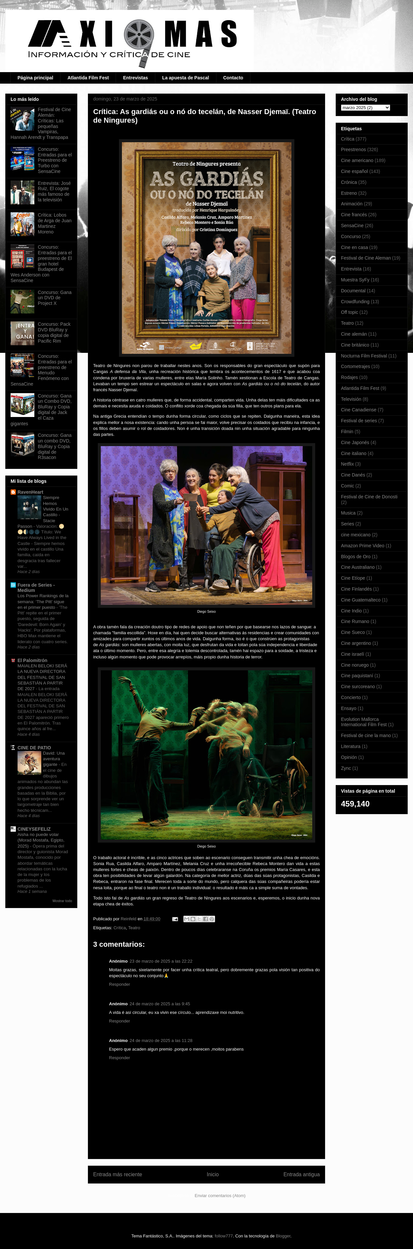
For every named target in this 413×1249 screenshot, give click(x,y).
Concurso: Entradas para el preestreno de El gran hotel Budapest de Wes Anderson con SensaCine (41, 263)
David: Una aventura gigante (54, 759)
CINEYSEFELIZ (34, 829)
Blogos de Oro (356, 556)
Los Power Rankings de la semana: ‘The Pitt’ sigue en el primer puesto (43, 601)
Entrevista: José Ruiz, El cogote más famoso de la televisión (54, 191)
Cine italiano (353, 453)
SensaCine (352, 225)
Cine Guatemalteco (361, 600)
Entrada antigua (301, 1174)
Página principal (35, 77)
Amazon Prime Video (362, 545)
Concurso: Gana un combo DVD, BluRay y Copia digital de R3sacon (55, 446)
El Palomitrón (32, 660)
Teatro (134, 927)
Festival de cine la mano (366, 735)
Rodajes (349, 377)
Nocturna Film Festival (364, 355)
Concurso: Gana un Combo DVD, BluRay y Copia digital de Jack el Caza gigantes (41, 409)
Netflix (347, 464)
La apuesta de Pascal (185, 77)
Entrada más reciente (117, 1174)
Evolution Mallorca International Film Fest (364, 722)
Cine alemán (354, 334)
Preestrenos (353, 149)
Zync (346, 768)
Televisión (351, 399)
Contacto (233, 77)
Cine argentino (356, 643)
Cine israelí (352, 654)
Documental (353, 290)
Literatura (350, 746)
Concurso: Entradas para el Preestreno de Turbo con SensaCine (55, 160)
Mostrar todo (62, 901)
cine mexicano (356, 534)
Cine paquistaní (357, 675)
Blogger (283, 1235)
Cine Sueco (353, 632)
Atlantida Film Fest (88, 77)
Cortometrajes (355, 366)
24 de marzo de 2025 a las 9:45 (160, 1003)
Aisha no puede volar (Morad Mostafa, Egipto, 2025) (41, 840)
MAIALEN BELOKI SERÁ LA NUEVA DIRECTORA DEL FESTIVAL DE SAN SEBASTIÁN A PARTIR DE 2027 (42, 677)
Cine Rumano (355, 621)
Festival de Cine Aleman (366, 258)
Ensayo (349, 708)
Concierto (351, 697)
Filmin (347, 431)
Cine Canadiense (358, 409)
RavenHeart (30, 492)
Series (347, 523)
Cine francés (354, 214)
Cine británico (355, 345)
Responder (119, 984)
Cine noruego (355, 665)
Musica (348, 513)
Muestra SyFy (355, 279)
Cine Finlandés (356, 589)
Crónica (349, 182)
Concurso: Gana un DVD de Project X (55, 298)
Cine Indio (351, 610)
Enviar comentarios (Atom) (220, 1195)
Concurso (351, 236)
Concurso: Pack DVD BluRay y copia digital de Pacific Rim (54, 332)
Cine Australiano (358, 567)
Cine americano (357, 160)
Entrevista (351, 268)
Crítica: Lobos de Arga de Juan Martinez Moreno (55, 223)
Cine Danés (353, 475)
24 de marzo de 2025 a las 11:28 (161, 1040)
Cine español (354, 171)
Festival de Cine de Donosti (369, 496)
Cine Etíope (353, 578)
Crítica (119, 927)
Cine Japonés (355, 442)
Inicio (213, 1174)
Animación (351, 203)
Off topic (349, 312)
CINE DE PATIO (34, 747)
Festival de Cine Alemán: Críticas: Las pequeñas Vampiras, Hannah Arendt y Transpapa (41, 123)
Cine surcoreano (358, 686)
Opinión (349, 757)
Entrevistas (135, 77)
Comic (347, 485)
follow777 (224, 1235)
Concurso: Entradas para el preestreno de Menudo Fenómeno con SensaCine (41, 370)
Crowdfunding (355, 301)
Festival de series (359, 420)
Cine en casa (354, 247)
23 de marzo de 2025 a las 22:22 (161, 961)
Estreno (349, 193)
